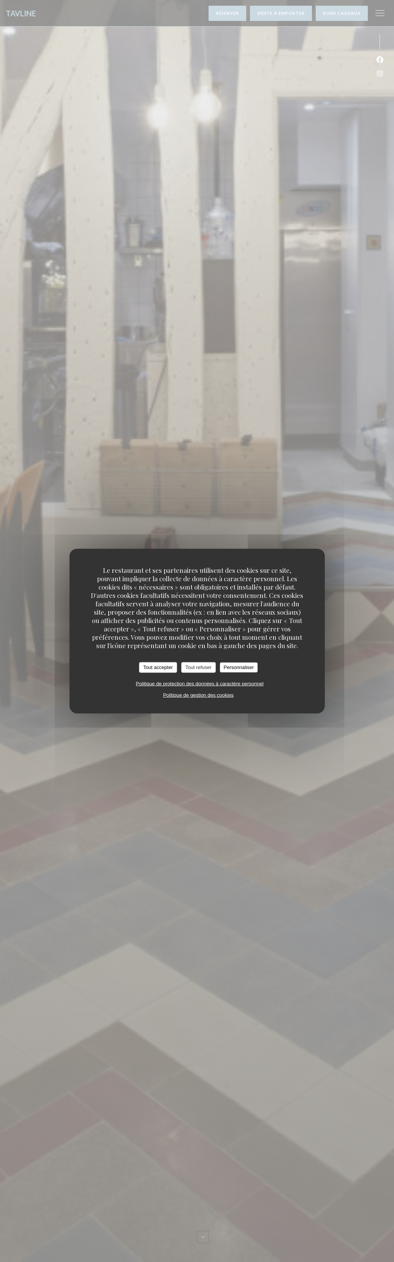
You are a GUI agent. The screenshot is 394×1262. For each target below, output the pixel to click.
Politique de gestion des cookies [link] (198, 695)
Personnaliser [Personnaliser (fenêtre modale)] (239, 667)
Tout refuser (198, 667)
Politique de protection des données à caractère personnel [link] (199, 683)
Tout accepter (158, 667)
